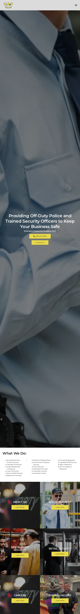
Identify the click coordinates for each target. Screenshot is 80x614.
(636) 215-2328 (40, 236)
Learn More (20, 507)
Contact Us (40, 242)
